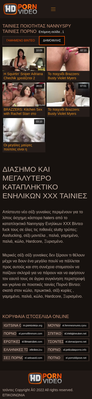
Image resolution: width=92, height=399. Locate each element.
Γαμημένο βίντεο (20, 40)
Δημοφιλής (52, 40)
